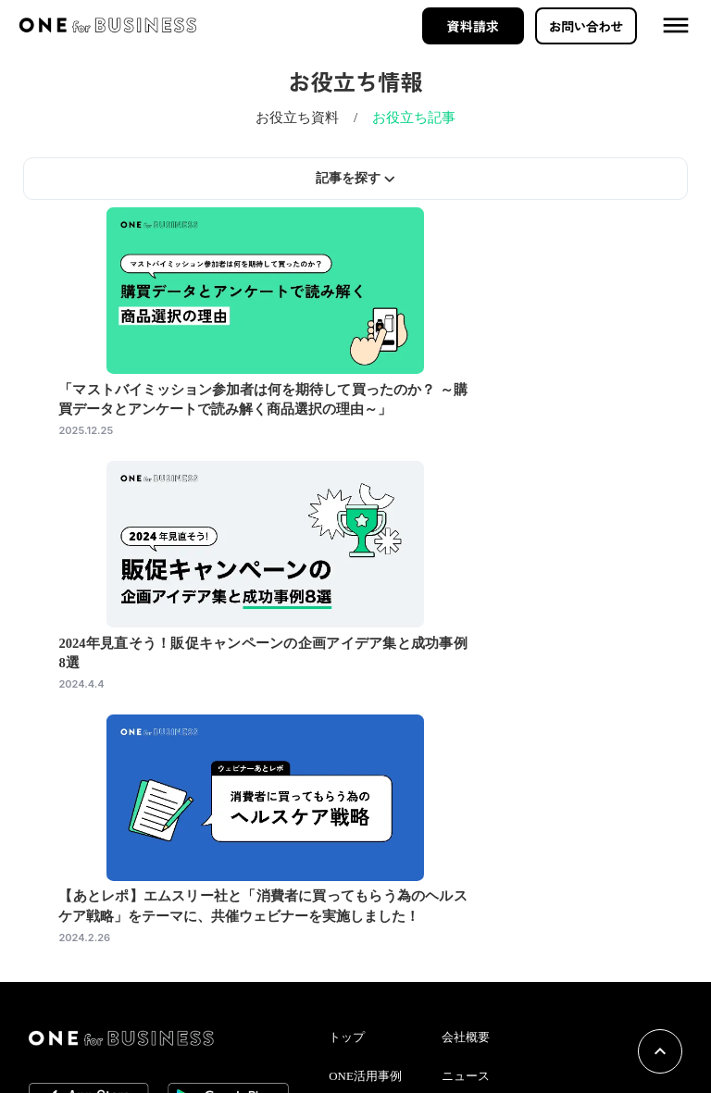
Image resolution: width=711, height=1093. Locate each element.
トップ (365, 877)
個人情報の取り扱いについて (523, 953)
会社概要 (473, 877)
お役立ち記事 (420, 135)
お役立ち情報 (382, 952)
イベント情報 (382, 990)
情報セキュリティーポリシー (523, 991)
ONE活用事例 (383, 914)
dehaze (672, 28)
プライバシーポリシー (506, 1029)
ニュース (473, 914)
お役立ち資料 (290, 135)
